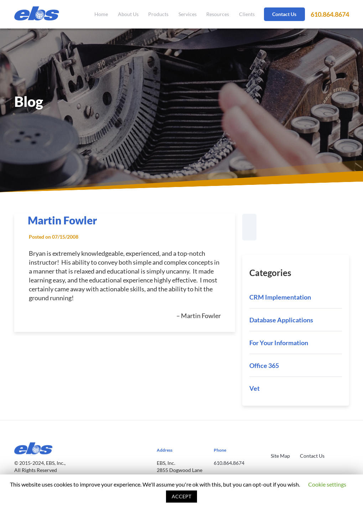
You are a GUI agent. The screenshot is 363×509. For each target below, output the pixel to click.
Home (101, 14)
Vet (254, 388)
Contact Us (284, 14)
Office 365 (264, 365)
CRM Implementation (280, 297)
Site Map (280, 456)
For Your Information (278, 343)
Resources (217, 14)
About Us (128, 14)
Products (158, 14)
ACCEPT (181, 496)
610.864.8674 (330, 14)
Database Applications (281, 320)
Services (187, 14)
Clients (247, 14)
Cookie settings (327, 484)
